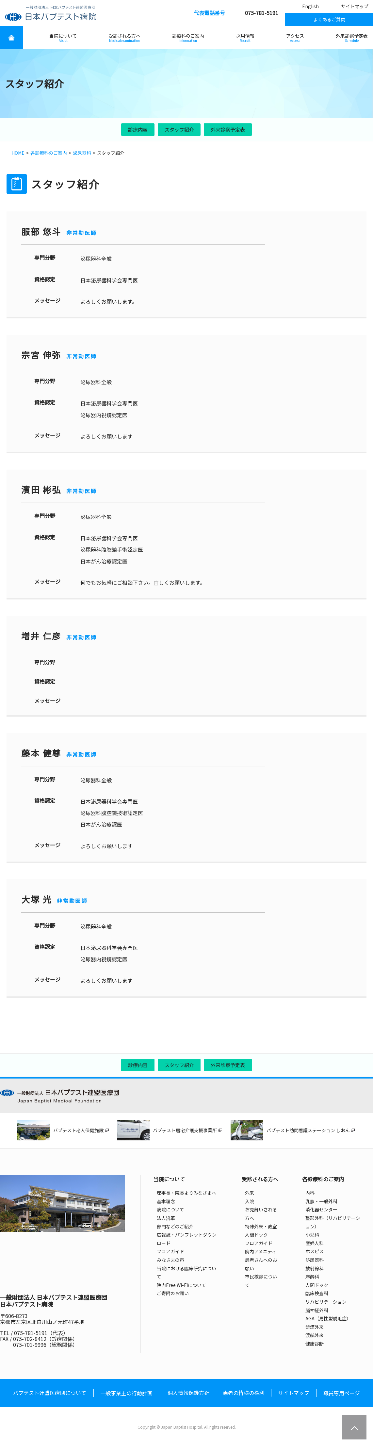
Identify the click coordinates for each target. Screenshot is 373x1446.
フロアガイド (170, 1251)
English (310, 6)
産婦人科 (314, 1243)
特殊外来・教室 (261, 1226)
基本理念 (166, 1201)
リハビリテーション (326, 1301)
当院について (63, 37)
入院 (249, 1201)
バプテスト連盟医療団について (49, 1393)
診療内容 (138, 129)
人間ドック (256, 1234)
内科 (310, 1192)
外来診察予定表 (352, 37)
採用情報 (245, 37)
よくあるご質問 (329, 19)
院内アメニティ (260, 1251)
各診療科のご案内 (48, 153)
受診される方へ (124, 37)
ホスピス (314, 1251)
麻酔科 (312, 1276)
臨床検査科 (316, 1293)
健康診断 (314, 1343)
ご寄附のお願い (173, 1293)
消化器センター (321, 1209)
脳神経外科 (316, 1310)
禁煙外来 (314, 1327)
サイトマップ (354, 6)
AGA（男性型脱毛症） (328, 1318)
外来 (249, 1192)
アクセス (295, 37)
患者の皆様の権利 (244, 1393)
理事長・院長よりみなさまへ (186, 1192)
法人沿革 (166, 1218)
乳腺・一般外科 (321, 1201)
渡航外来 (314, 1335)
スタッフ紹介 (179, 129)
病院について (170, 1209)
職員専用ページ (341, 1393)
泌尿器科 (82, 153)
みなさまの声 (170, 1260)
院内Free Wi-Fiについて (181, 1285)
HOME (17, 153)
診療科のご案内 (188, 37)
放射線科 (314, 1268)
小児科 (312, 1234)
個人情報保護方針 (188, 1393)
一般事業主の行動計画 (126, 1393)
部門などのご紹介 (175, 1226)
